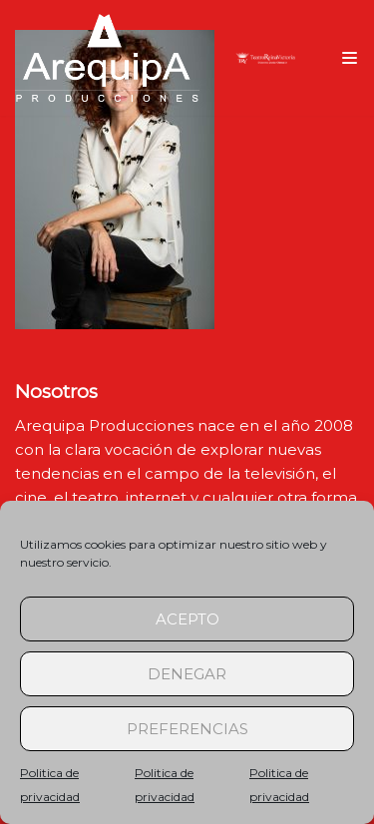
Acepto (187, 619)
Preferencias (187, 728)
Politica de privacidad (50, 784)
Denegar (187, 673)
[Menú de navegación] (349, 58)
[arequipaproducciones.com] (107, 58)
